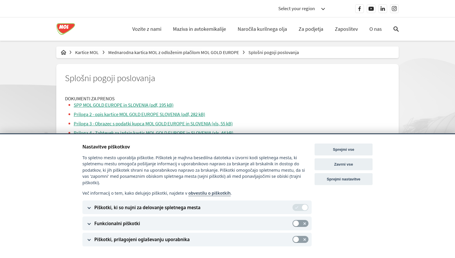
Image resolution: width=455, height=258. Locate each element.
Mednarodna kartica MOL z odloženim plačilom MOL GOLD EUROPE (174, 52)
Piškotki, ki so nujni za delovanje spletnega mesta (147, 207)
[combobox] (301, 9)
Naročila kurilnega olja (262, 29)
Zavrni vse (343, 164)
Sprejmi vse (343, 149)
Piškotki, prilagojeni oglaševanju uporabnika (142, 239)
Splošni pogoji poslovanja (273, 52)
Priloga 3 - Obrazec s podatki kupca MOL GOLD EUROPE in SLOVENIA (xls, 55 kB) (153, 124)
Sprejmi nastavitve (343, 179)
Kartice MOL (87, 52)
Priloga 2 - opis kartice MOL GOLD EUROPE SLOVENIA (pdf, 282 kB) (139, 114)
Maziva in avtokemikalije (199, 29)
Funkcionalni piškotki (117, 223)
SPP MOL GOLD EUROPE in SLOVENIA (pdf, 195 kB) (124, 105)
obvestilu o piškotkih (209, 193)
